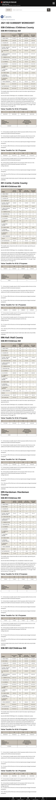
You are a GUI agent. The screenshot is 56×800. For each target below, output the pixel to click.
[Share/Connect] (20, 798)
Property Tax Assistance (8, 19)
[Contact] (13, 798)
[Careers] (43, 798)
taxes (6, 17)
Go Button (48, 9)
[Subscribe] (28, 798)
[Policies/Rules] (35, 798)
